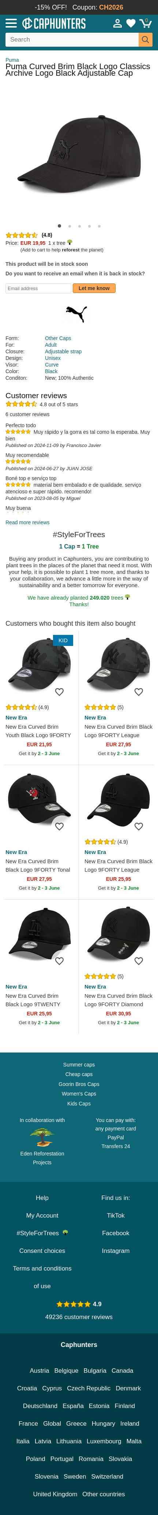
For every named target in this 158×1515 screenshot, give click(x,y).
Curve (52, 365)
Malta (134, 1441)
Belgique (66, 1370)
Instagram (116, 1250)
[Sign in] (117, 23)
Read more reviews (27, 522)
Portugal (62, 1458)
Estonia (99, 1406)
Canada (122, 1370)
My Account (42, 1215)
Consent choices (42, 1250)
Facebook (115, 1233)
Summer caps (79, 1065)
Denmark (128, 1388)
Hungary (103, 1423)
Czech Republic (88, 1388)
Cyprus (52, 1388)
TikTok (116, 1215)
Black (51, 371)
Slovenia (47, 1476)
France (28, 1423)
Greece (76, 1423)
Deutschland (40, 1406)
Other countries (103, 1494)
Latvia (43, 1441)
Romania (91, 1458)
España (73, 1406)
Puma (12, 60)
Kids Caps (79, 1104)
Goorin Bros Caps (79, 1084)
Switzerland (107, 1476)
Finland (125, 1406)
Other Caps (58, 338)
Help (42, 1197)
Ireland (129, 1423)
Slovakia (120, 1458)
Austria (39, 1370)
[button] (59, 226)
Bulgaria (95, 1370)
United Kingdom (55, 1494)
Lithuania (69, 1441)
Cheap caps (79, 1074)
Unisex (53, 358)
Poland (35, 1458)
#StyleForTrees (42, 1233)
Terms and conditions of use (42, 1277)
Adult (51, 345)
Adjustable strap (63, 351)
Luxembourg (104, 1441)
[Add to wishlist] (62, 692)
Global (52, 1423)
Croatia (27, 1388)
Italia (23, 1441)
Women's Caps (79, 1094)
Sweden (75, 1476)
